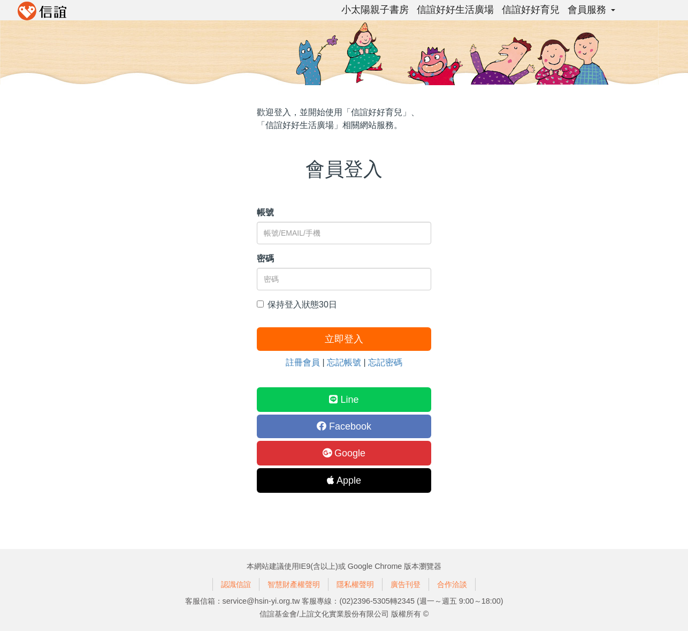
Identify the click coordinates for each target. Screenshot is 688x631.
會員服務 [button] (591, 9)
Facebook (344, 426)
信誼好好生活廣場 (455, 9)
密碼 (265, 258)
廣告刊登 (406, 584)
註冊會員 (303, 362)
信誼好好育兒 (531, 9)
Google (344, 453)
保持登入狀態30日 (297, 304)
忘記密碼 (385, 362)
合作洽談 (452, 584)
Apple (344, 480)
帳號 (265, 212)
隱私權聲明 (355, 584)
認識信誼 (236, 584)
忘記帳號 (344, 362)
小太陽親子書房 (375, 9)
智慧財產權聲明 (293, 584)
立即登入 (344, 339)
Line (343, 399)
